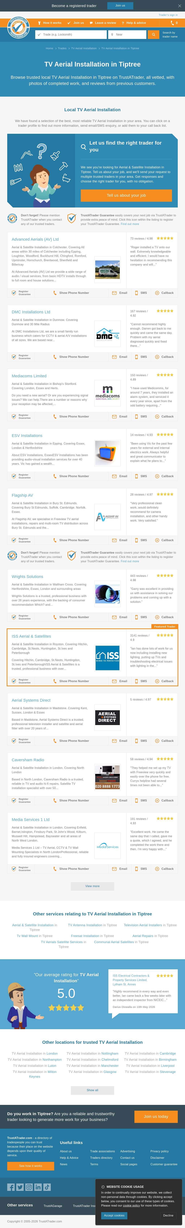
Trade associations (102, 1151)
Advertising (127, 1151)
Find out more (130, 224)
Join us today (156, 1116)
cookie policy (131, 1205)
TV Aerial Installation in (35, 1053)
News (63, 1164)
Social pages (128, 1164)
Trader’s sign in (168, 14)
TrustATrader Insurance (88, 1205)
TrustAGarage (53, 1205)
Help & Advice (69, 1157)
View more (92, 886)
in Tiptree (92, 925)
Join (120, 5)
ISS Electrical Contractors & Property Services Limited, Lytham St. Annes (131, 980)
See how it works (30, 1165)
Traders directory (101, 1157)
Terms (94, 1164)
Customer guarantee (163, 1164)
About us (66, 1151)
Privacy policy (159, 1151)
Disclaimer (157, 1157)
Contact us (127, 1157)
